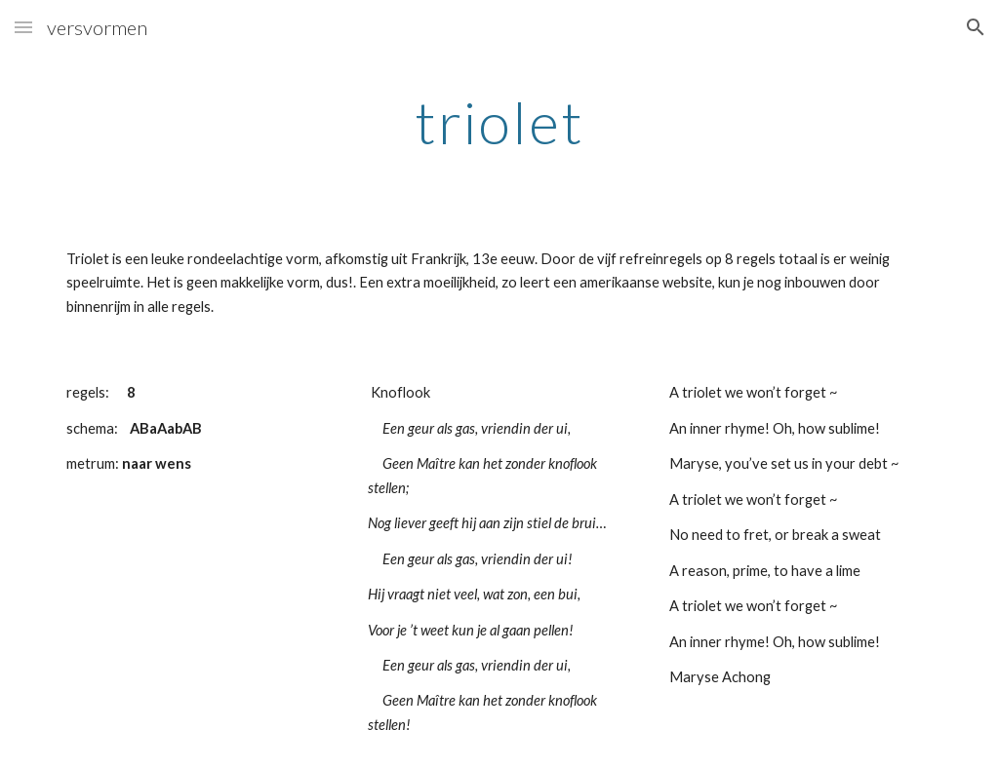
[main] (500, 122)
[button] (23, 27)
